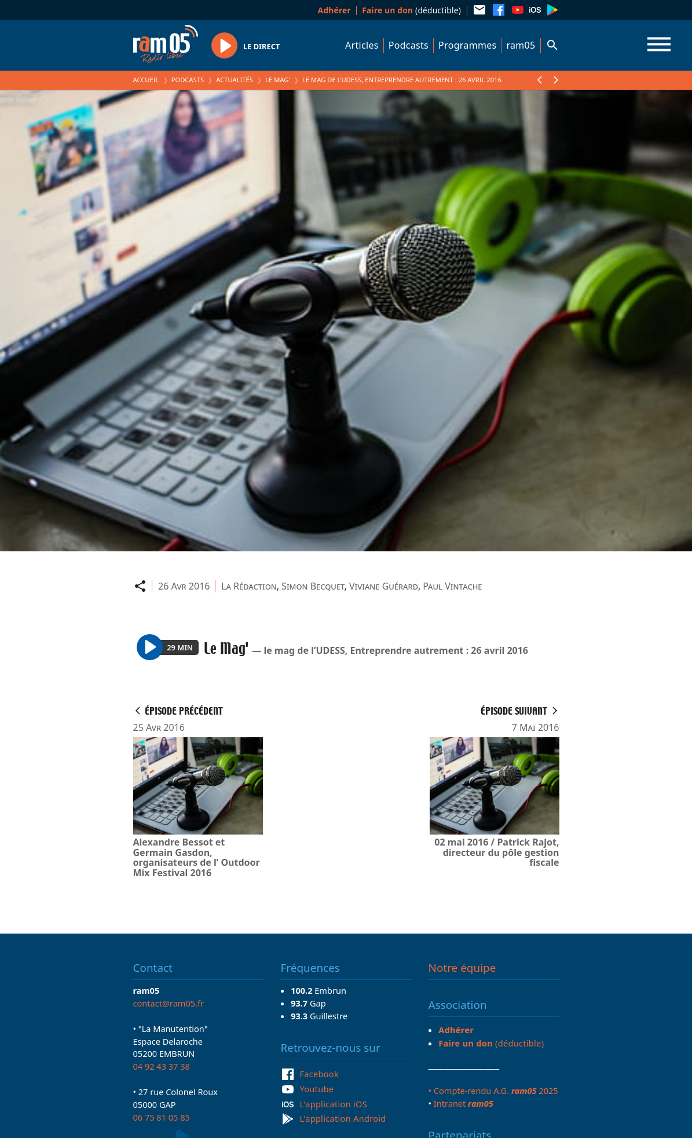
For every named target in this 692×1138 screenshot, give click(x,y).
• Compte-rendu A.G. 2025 (493, 1090)
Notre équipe (462, 967)
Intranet (463, 1103)
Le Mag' (277, 79)
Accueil (146, 79)
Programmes (467, 45)
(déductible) (411, 10)
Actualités (234, 79)
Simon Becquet (312, 586)
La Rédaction (249, 586)
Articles (362, 45)
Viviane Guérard (383, 586)
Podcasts (409, 45)
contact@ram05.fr (168, 1003)
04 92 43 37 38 (161, 1066)
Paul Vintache (452, 586)
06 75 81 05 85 (161, 1117)
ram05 (520, 45)
